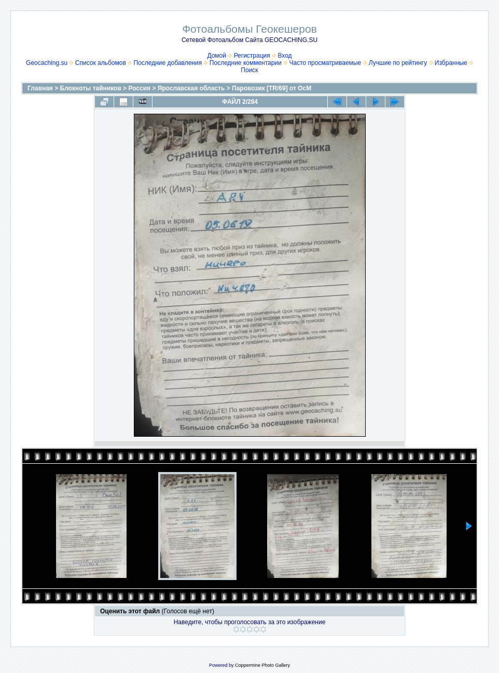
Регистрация (252, 55)
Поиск (249, 70)
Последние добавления (168, 62)
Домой (216, 55)
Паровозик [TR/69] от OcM (271, 88)
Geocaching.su (46, 62)
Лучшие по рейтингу (398, 62)
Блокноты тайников (90, 88)
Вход (285, 55)
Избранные (451, 62)
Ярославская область (191, 88)
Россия (139, 88)
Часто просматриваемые (325, 62)
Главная (40, 88)
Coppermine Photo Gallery (262, 665)
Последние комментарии (246, 62)
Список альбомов (100, 62)
